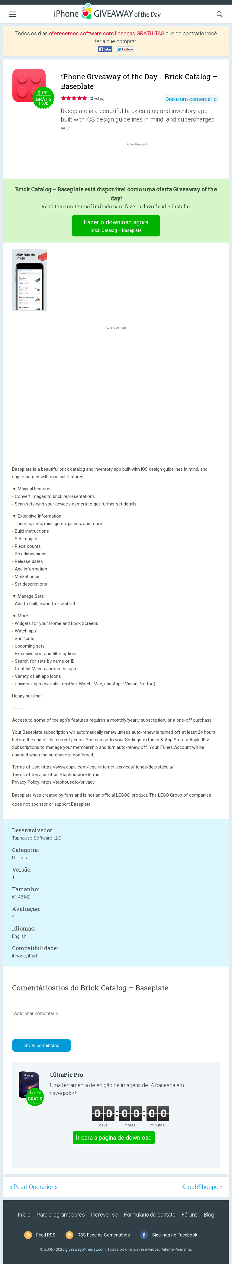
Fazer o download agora (116, 227)
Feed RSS (45, 1235)
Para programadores (61, 1214)
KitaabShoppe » (202, 1187)
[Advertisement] (140, 162)
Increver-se (104, 1214)
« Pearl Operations (33, 1187)
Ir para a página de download (114, 1137)
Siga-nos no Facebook (174, 1235)
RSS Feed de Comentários (104, 1235)
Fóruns (190, 1214)
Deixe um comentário (191, 99)
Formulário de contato (150, 1214)
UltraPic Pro (66, 1074)
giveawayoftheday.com (85, 1249)
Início (24, 1214)
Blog (209, 1214)
